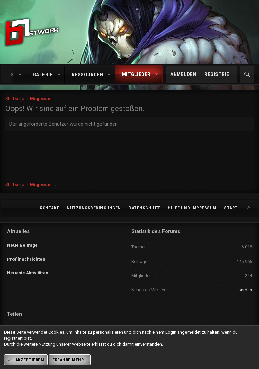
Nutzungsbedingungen (94, 207)
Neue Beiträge (22, 242)
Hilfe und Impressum (192, 207)
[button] (20, 74)
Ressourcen (87, 75)
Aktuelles (18, 231)
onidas (245, 289)
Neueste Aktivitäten (27, 267)
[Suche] (247, 74)
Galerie (43, 75)
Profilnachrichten (26, 255)
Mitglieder (136, 74)
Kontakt (49, 207)
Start (231, 207)
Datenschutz (144, 207)
